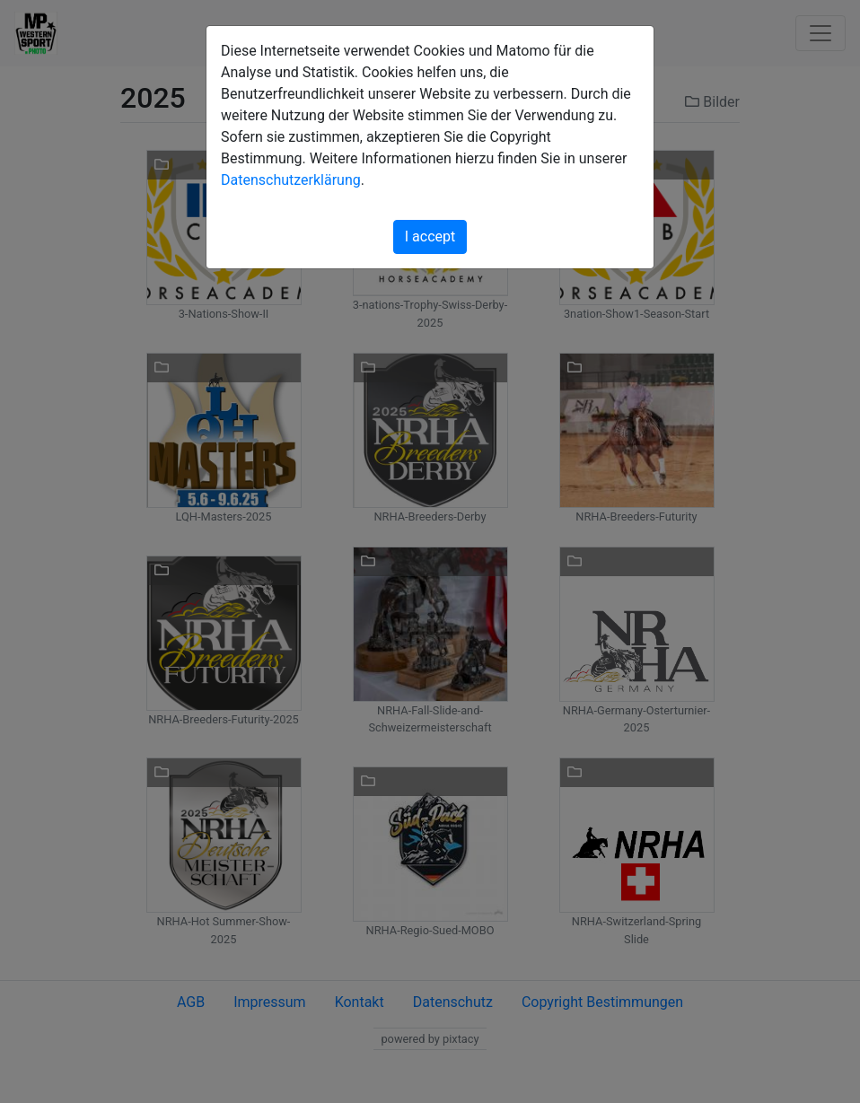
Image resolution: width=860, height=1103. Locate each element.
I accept (430, 236)
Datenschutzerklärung (291, 179)
